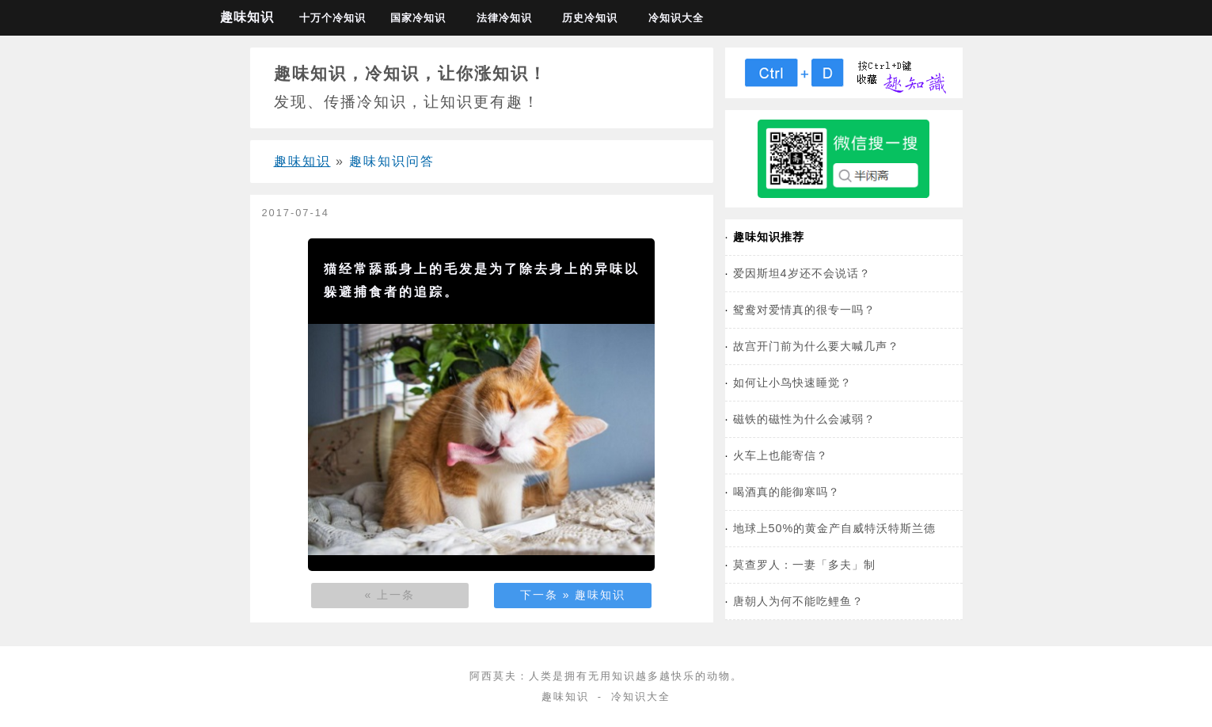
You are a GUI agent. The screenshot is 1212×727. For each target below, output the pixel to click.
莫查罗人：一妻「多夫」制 (804, 564)
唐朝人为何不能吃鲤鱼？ (798, 601)
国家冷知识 (418, 18)
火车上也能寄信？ (780, 455)
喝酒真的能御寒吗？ (786, 491)
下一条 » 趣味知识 (573, 594)
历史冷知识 (589, 18)
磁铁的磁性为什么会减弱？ (804, 419)
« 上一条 (390, 594)
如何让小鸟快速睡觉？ (792, 382)
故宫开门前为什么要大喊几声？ (816, 346)
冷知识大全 (676, 18)
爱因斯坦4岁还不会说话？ (802, 273)
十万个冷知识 (332, 18)
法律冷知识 (504, 18)
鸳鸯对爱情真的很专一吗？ (804, 309)
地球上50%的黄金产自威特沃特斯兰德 (835, 528)
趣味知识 (247, 17)
